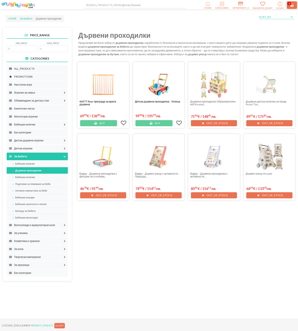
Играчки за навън (22, 92)
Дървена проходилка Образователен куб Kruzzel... (213, 103)
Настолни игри (20, 84)
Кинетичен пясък (22, 108)
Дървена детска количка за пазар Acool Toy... (266, 103)
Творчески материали (25, 256)
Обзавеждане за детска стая (29, 100)
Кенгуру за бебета (24, 210)
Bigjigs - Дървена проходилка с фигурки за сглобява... (98, 175)
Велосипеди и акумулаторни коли (32, 225)
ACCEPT (59, 325)
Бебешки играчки (24, 163)
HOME (13, 18)
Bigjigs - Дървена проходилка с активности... (209, 175)
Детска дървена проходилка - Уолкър (157, 101)
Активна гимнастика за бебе (30, 190)
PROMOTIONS (21, 76)
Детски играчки (20, 148)
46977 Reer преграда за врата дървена (97, 103)
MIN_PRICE (21, 43)
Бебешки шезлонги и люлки (30, 204)
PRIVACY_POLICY (41, 325)
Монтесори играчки (23, 116)
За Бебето (26, 18)
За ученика (18, 233)
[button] (65, 92)
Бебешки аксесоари (25, 217)
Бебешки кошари (24, 197)
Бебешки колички (22, 124)
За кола (16, 249)
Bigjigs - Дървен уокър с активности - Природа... (157, 175)
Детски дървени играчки (26, 140)
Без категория (20, 132)
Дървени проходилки (27, 170)
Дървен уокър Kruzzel (259, 173)
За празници (19, 264)
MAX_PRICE (53, 43)
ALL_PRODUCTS (22, 68)
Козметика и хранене (24, 241)
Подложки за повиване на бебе (32, 183)
